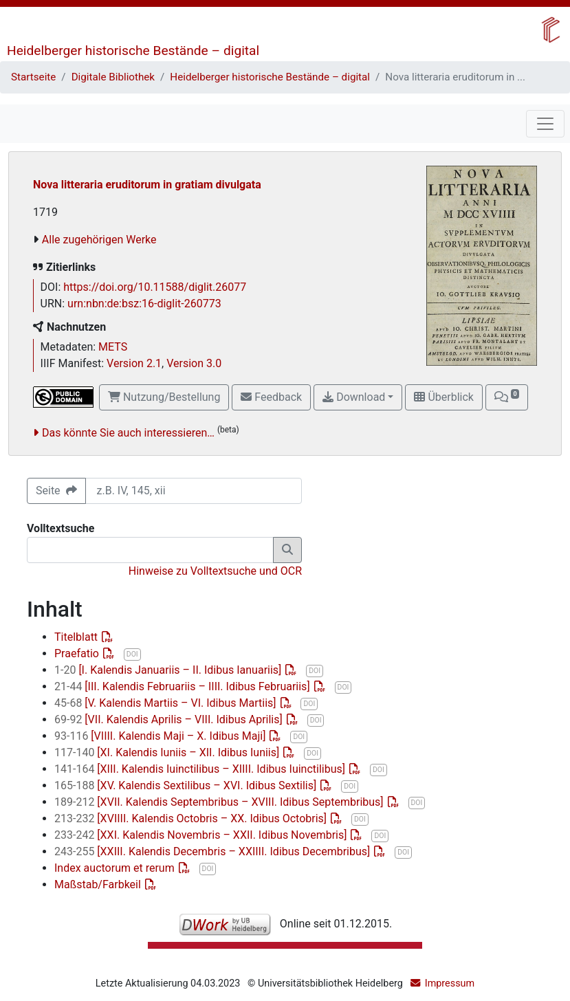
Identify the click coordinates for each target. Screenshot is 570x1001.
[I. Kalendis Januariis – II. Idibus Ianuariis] (169, 669)
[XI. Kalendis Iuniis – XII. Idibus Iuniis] (168, 752)
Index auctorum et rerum (115, 867)
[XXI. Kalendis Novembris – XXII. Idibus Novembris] (201, 835)
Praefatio (78, 653)
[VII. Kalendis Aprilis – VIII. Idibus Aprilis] (169, 719)
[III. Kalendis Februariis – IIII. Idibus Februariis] (183, 686)
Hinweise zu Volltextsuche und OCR (215, 571)
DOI (132, 654)
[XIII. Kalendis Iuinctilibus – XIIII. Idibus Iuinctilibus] (201, 769)
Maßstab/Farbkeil (99, 884)
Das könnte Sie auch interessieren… (128, 432)
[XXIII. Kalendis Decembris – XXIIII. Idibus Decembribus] (213, 851)
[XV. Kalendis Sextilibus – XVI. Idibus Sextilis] (186, 785)
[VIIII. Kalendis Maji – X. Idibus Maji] (161, 735)
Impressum (449, 983)
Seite (56, 490)
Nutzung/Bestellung (164, 397)
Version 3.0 (193, 363)
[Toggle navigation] (545, 124)
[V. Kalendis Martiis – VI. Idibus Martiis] (166, 703)
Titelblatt (77, 637)
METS (112, 346)
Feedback (271, 397)
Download (353, 397)
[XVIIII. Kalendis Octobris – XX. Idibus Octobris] (191, 818)
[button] (506, 397)
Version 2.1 (134, 363)
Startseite (33, 77)
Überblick (443, 397)
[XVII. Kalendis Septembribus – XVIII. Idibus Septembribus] (220, 801)
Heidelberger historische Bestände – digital (133, 50)
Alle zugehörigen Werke (99, 239)
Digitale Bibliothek (113, 77)
